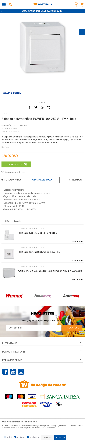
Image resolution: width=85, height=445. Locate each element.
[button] (10, 4)
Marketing (34, 437)
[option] (42, 11)
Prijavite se (72, 328)
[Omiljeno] (75, 8)
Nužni (9, 437)
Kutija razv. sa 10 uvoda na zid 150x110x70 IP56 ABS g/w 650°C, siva (50, 271)
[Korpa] (82, 8)
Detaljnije (5, 147)
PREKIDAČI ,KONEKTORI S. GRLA (15, 125)
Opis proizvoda (42, 179)
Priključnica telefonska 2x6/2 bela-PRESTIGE (39, 252)
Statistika (21, 437)
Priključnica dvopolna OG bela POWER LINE (37, 233)
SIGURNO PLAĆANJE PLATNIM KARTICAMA (42, 11)
